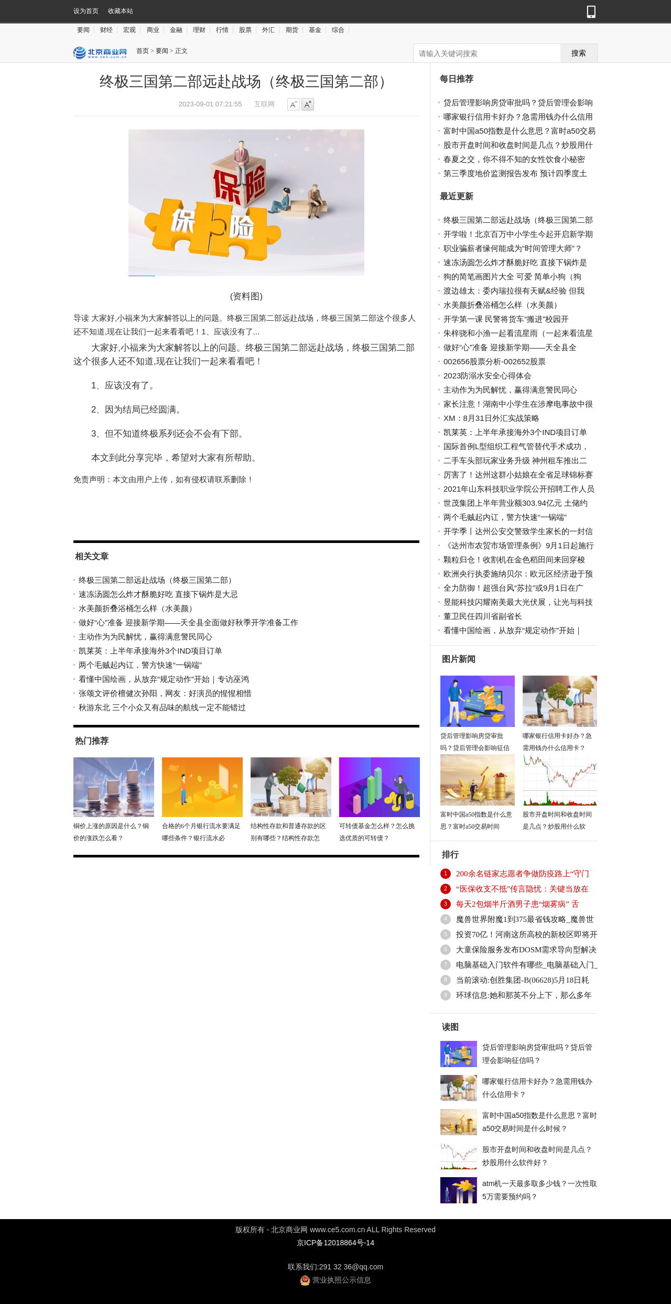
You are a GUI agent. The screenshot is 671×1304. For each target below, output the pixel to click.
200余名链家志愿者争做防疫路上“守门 (522, 874)
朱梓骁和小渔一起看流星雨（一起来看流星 (518, 333)
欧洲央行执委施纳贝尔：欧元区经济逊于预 (518, 573)
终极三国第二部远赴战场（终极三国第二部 (518, 219)
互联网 (264, 104)
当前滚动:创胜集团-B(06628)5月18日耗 (522, 980)
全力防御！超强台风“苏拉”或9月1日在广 (513, 587)
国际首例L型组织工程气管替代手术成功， (516, 446)
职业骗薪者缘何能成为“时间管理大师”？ (512, 248)
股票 (245, 30)
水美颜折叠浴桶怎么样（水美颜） (138, 608)
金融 (176, 30)
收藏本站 (120, 11)
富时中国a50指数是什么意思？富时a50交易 (519, 130)
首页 (142, 51)
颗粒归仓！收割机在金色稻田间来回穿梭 (514, 559)
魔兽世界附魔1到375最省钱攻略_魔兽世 (525, 919)
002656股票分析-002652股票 (494, 361)
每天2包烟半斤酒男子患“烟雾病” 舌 (517, 904)
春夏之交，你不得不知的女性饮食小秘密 (514, 159)
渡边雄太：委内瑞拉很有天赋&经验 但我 (514, 290)
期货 (292, 30)
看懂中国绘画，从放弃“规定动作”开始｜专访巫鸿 (164, 679)
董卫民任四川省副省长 (482, 616)
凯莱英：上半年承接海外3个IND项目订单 (150, 650)
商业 (153, 30)
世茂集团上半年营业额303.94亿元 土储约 (515, 502)
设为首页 (86, 11)
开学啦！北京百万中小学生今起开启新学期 (518, 234)
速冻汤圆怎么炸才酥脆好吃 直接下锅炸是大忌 (158, 594)
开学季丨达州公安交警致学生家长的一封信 (518, 531)
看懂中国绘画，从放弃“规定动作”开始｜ (512, 630)
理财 (199, 30)
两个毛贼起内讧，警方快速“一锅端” (140, 664)
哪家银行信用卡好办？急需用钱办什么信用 (518, 116)
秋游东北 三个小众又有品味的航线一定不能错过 (162, 707)
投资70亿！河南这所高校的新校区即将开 (527, 934)
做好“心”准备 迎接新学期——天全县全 (510, 347)
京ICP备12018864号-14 (335, 1242)
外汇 (268, 30)
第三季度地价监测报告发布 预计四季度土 (515, 173)
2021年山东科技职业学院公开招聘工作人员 (518, 488)
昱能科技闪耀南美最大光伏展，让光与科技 (518, 601)
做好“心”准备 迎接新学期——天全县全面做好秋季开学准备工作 (188, 622)
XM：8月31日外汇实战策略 (491, 418)
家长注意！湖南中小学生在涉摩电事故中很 (518, 403)
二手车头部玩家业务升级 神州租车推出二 (515, 460)
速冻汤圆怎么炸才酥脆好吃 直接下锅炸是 (515, 262)
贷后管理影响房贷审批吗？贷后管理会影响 (518, 102)
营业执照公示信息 (335, 1280)
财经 (106, 30)
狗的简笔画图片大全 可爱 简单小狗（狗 (512, 276)
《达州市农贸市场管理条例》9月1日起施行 (518, 545)
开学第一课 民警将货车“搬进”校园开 (506, 318)
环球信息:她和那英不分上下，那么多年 (524, 995)
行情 (222, 30)
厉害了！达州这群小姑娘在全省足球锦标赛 (518, 474)
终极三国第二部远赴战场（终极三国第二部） (157, 579)
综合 (338, 30)
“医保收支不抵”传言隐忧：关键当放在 (522, 889)
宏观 (129, 30)
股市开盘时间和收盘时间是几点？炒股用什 (518, 144)
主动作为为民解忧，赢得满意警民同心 (145, 636)
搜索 (578, 53)
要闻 (83, 30)
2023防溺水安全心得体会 (487, 375)
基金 (315, 30)
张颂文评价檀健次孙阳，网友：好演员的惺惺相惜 (165, 693)
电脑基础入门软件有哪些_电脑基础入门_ (527, 965)
